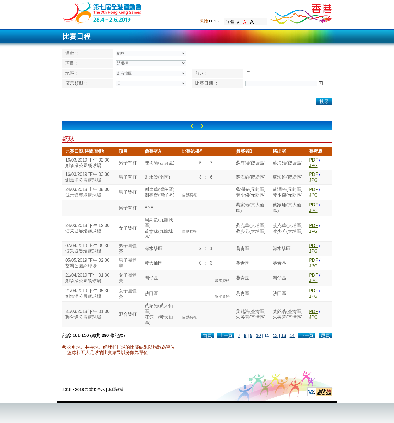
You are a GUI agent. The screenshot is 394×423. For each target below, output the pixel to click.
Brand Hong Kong (301, 12)
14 (292, 335)
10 (258, 335)
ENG (215, 21)
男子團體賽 (128, 248)
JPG (313, 165)
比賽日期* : (206, 83)
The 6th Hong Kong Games (102, 12)
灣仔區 (151, 277)
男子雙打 (128, 192)
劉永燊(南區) (157, 177)
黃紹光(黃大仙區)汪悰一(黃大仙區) (159, 314)
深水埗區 (154, 248)
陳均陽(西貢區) (159, 162)
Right (201, 126)
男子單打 (128, 162)
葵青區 (242, 248)
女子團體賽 (128, 278)
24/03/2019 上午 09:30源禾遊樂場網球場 (87, 192)
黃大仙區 (154, 263)
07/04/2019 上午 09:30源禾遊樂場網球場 (87, 248)
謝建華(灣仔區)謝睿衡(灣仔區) (159, 192)
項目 (123, 151)
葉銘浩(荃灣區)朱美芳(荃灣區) (251, 314)
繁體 (204, 21)
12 (275, 335)
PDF (313, 160)
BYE (149, 207)
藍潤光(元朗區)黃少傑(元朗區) (251, 192)
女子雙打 (128, 228)
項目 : (71, 63)
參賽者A (153, 151)
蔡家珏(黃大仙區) (250, 207)
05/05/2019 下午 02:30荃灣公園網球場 (87, 263)
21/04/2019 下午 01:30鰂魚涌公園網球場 (87, 278)
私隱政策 (116, 389)
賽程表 (316, 151)
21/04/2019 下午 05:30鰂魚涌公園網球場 (87, 293)
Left (192, 126)
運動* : (71, 53)
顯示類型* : (76, 83)
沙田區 (151, 293)
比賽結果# (192, 151)
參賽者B (244, 151)
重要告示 (97, 389)
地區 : (71, 73)
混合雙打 (128, 314)
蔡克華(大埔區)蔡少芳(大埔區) (251, 228)
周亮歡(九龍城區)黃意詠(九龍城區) (159, 228)
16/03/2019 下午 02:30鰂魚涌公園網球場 (87, 163)
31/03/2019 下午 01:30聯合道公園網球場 (87, 314)
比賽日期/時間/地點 (84, 151)
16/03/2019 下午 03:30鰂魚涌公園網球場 (87, 177)
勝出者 (279, 151)
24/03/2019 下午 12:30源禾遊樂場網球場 (87, 228)
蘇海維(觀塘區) (251, 162)
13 (283, 335)
